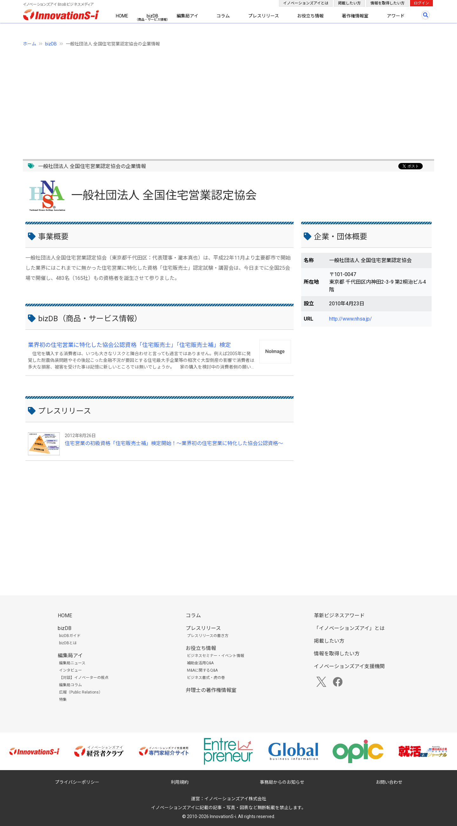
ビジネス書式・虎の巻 (206, 677)
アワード (396, 15)
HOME (122, 15)
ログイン (421, 3)
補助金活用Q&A (200, 663)
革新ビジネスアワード (339, 616)
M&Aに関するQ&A (202, 670)
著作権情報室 (355, 15)
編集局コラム (70, 685)
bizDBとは (68, 643)
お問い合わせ (389, 782)
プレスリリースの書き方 (207, 635)
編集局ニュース (72, 663)
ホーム (29, 43)
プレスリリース (263, 15)
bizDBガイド (70, 635)
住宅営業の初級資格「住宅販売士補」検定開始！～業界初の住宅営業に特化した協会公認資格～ (174, 443)
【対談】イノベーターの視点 (84, 677)
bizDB (152, 15)
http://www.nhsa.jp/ (350, 319)
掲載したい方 (349, 3)
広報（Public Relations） (81, 692)
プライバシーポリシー (77, 782)
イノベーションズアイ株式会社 (235, 798)
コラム (223, 15)
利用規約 (180, 782)
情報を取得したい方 (387, 3)
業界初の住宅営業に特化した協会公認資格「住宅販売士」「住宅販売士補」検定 (129, 345)
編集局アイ (187, 15)
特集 (63, 699)
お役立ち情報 (310, 15)
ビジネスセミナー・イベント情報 (215, 655)
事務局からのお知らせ (282, 782)
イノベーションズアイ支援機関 (349, 666)
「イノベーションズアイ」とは (349, 628)
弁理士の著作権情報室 (211, 690)
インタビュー (70, 670)
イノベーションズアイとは (305, 3)
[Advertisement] (213, 99)
